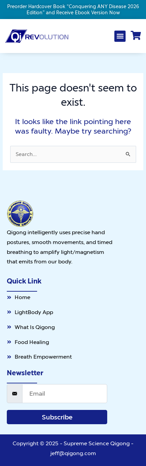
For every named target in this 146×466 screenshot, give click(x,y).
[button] (120, 36)
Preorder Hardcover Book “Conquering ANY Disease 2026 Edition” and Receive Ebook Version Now (73, 9)
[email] (64, 393)
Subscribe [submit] (57, 416)
